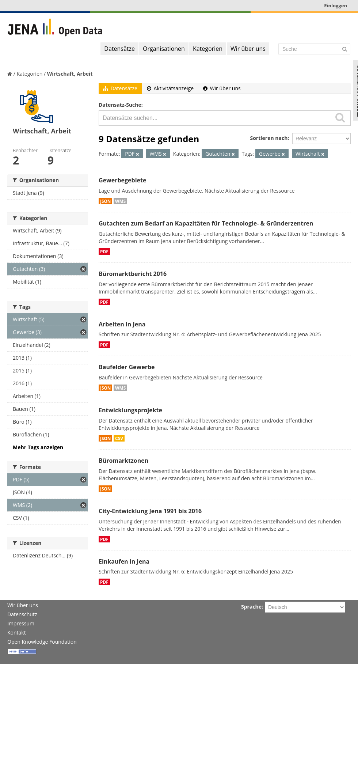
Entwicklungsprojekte (130, 410)
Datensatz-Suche (120, 104)
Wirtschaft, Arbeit (70, 73)
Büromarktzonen (123, 461)
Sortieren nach (268, 138)
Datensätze (119, 49)
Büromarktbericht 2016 (133, 274)
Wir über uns (248, 49)
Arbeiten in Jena (122, 324)
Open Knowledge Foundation (42, 641)
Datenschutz (22, 614)
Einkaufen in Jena (124, 561)
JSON (105, 201)
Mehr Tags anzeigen (38, 447)
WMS (120, 201)
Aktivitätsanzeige (170, 88)
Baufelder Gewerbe (127, 367)
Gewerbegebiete (122, 180)
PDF (104, 251)
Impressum (20, 623)
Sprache (251, 606)
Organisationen (164, 49)
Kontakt (16, 632)
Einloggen (335, 5)
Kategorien (207, 49)
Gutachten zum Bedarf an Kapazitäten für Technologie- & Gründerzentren (206, 223)
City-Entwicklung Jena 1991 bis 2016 (150, 511)
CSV (119, 438)
